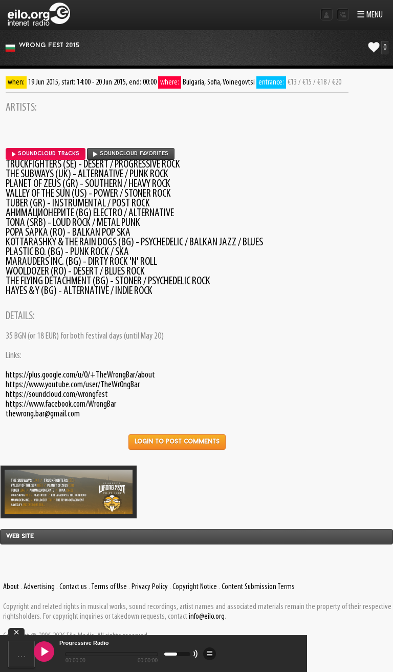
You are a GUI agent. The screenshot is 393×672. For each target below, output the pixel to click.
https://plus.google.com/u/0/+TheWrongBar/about (80, 375)
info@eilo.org (207, 617)
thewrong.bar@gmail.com (43, 414)
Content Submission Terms (258, 587)
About (11, 587)
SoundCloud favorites (130, 154)
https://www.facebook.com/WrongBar (61, 404)
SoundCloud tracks (45, 154)
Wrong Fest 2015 (49, 45)
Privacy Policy (150, 587)
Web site (20, 537)
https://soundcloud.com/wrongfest (57, 395)
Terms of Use (109, 587)
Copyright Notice (194, 587)
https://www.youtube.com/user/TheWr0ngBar (73, 385)
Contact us (73, 587)
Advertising (39, 587)
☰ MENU (370, 15)
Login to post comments (177, 442)
